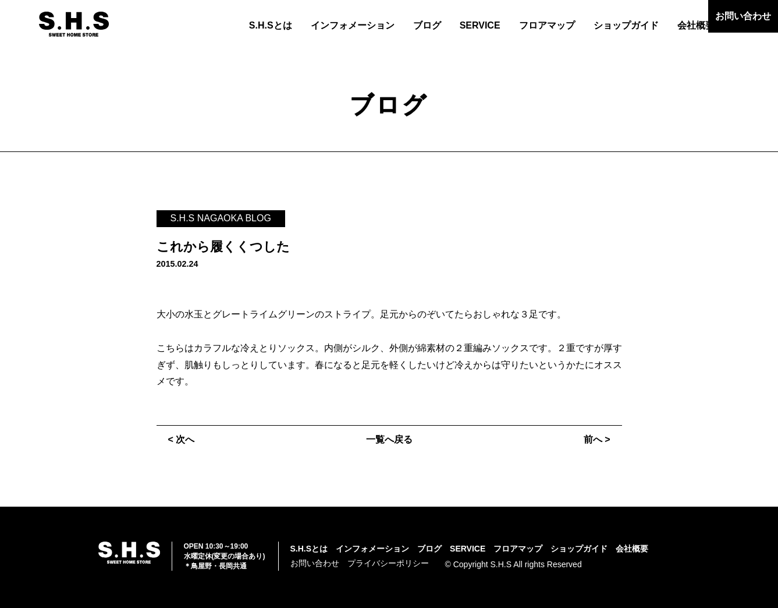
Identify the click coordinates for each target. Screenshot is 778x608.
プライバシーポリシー (388, 563)
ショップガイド (626, 25)
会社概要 (696, 25)
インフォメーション (353, 25)
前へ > (597, 439)
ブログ (427, 25)
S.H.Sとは (270, 25)
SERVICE (480, 25)
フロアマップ (547, 25)
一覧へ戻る (389, 439)
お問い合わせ (743, 16)
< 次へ (181, 439)
